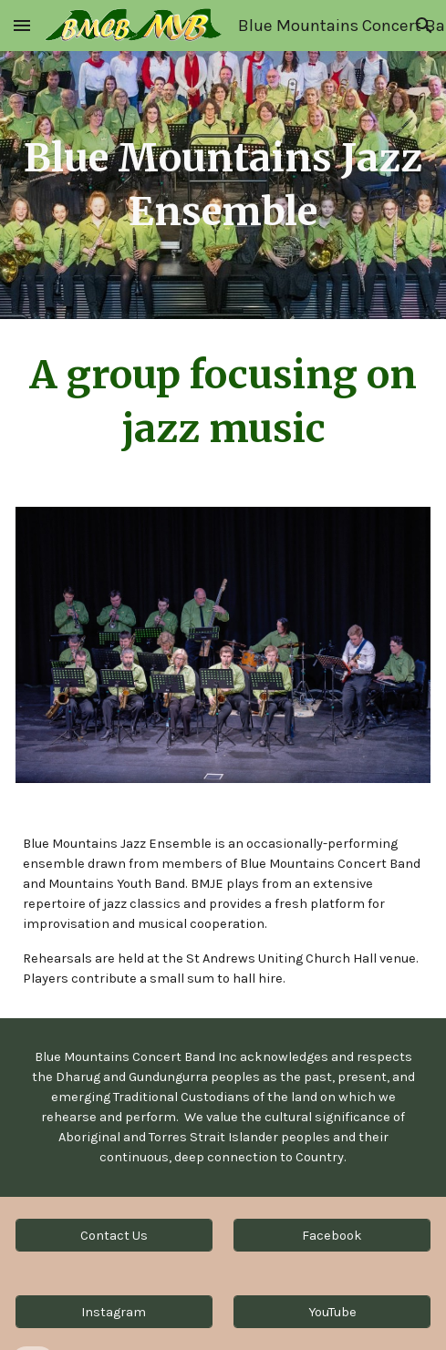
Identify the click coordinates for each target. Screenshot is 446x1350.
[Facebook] (332, 1235)
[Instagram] (114, 1312)
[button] (22, 25)
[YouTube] (332, 1312)
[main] (223, 185)
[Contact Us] (114, 1235)
